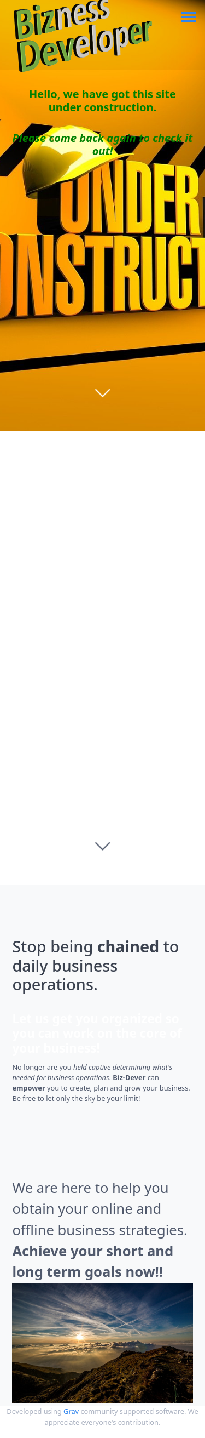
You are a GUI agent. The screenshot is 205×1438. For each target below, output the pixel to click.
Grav (71, 1411)
